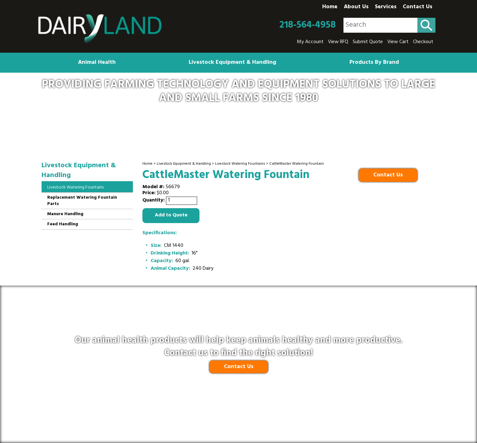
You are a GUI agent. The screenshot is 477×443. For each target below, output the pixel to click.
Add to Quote (171, 215)
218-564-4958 (307, 25)
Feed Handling (62, 224)
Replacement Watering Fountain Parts (82, 201)
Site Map (316, 409)
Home (329, 7)
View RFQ (338, 42)
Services (385, 7)
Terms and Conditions (275, 409)
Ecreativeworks (252, 424)
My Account (310, 42)
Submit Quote (368, 42)
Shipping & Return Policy (216, 409)
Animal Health (97, 62)
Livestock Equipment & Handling (232, 62)
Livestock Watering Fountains (240, 164)
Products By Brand (374, 62)
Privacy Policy (166, 409)
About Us (356, 7)
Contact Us (417, 7)
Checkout (423, 42)
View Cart (397, 42)
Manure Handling (65, 214)
